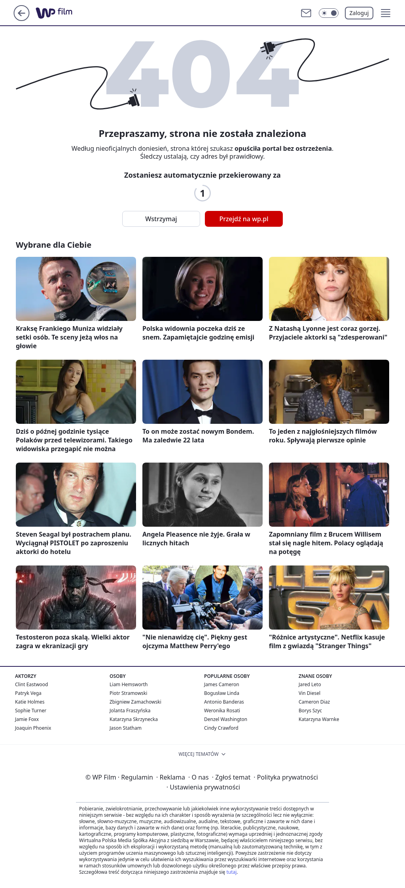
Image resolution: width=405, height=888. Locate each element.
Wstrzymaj (161, 218)
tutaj (231, 872)
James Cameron (221, 684)
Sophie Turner (30, 710)
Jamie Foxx (27, 719)
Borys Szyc (310, 710)
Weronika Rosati (222, 710)
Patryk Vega (28, 693)
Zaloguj (359, 13)
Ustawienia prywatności (203, 787)
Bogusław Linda (221, 693)
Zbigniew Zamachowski (135, 701)
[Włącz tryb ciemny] (329, 13)
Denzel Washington (225, 719)
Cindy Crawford (221, 728)
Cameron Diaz (314, 701)
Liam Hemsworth (129, 684)
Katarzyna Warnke (319, 719)
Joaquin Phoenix (33, 728)
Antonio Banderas (224, 701)
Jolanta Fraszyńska (130, 710)
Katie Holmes (29, 701)
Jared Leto (310, 684)
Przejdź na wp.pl (243, 218)
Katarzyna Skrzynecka (134, 719)
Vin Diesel (309, 693)
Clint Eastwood (31, 684)
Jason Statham (126, 728)
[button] (385, 13)
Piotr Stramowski (128, 693)
